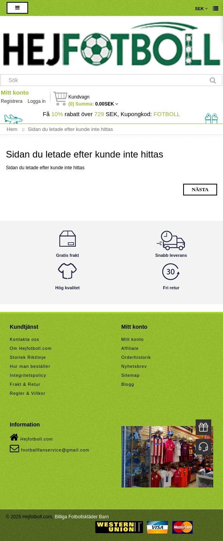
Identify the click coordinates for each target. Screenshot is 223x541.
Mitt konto (15, 92)
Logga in (37, 101)
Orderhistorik (136, 357)
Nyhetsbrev (134, 366)
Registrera (11, 101)
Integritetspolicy (28, 375)
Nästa (200, 189)
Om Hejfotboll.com (31, 348)
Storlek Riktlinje (28, 357)
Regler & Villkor (28, 393)
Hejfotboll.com (31, 437)
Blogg (127, 384)
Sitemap (130, 375)
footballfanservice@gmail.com (49, 448)
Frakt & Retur (25, 384)
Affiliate (130, 348)
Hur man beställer (30, 366)
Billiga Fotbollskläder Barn (82, 517)
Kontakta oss (24, 339)
